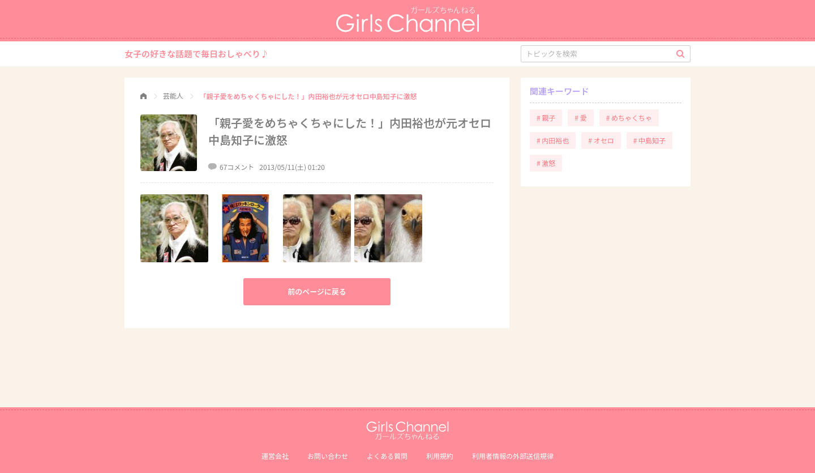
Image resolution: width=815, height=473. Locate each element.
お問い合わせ (327, 456)
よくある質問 (387, 456)
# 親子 (546, 117)
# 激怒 (546, 163)
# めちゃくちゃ (629, 117)
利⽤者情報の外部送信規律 (513, 456)
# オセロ (601, 140)
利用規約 (439, 456)
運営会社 (275, 456)
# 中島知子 (649, 140)
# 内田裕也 (553, 140)
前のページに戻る (317, 291)
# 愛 (580, 117)
